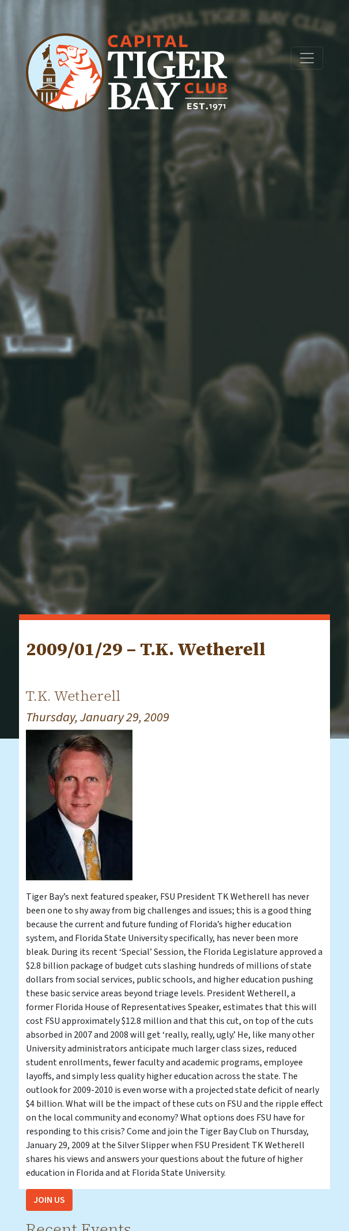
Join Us (49, 1200)
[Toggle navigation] (307, 58)
